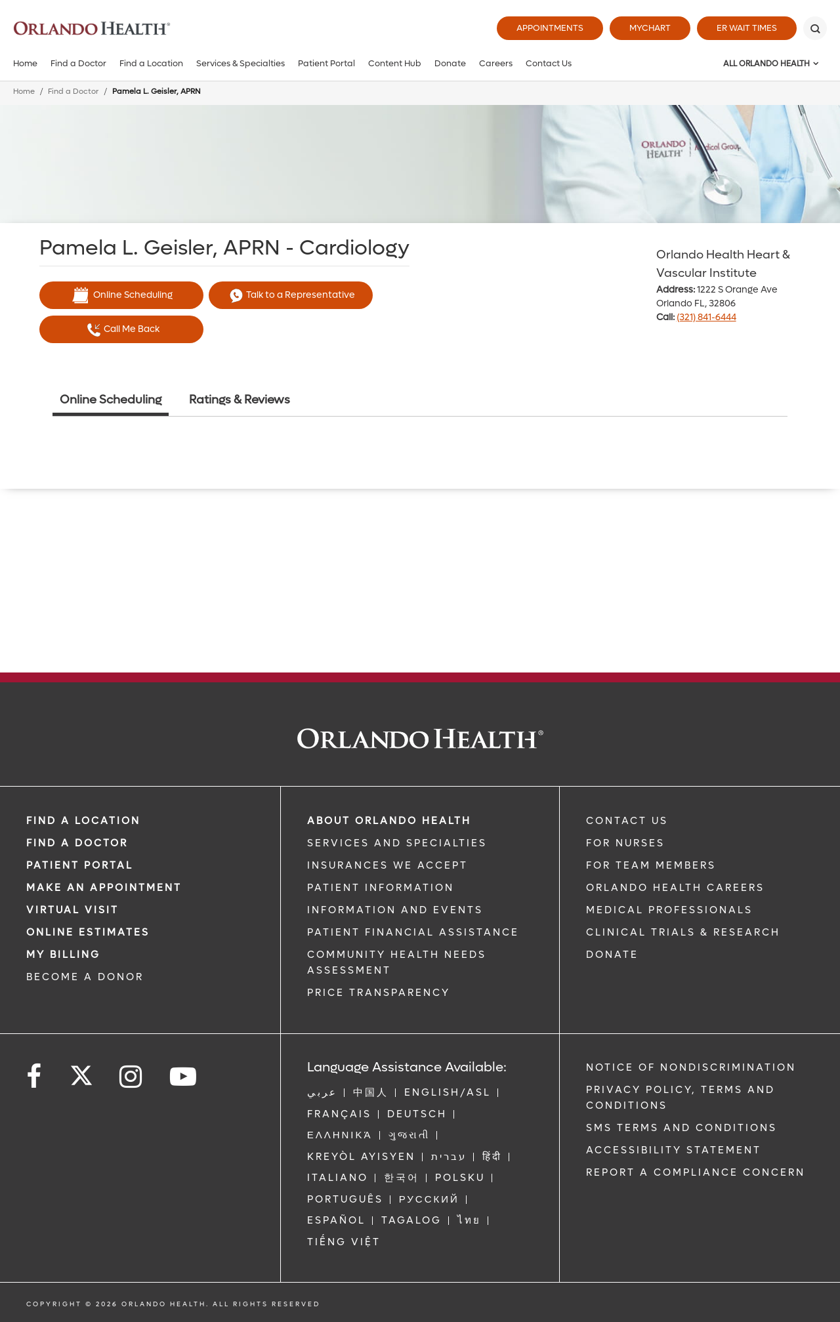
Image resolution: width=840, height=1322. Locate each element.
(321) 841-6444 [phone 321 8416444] (706, 317)
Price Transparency (378, 992)
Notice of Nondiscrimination (691, 1067)
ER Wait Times (747, 27)
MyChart (650, 27)
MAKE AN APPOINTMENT (104, 887)
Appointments (549, 27)
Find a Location (151, 63)
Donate (450, 63)
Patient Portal (326, 63)
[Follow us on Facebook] (34, 1077)
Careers (496, 63)
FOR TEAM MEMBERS (651, 865)
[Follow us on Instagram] (131, 1077)
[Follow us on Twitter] (81, 1071)
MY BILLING (63, 954)
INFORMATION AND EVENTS (395, 910)
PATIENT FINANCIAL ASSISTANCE (413, 932)
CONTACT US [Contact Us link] (627, 820)
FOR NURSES (625, 843)
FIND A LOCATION (83, 820)
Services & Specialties (240, 63)
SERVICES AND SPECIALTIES (397, 843)
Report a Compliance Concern (695, 1172)
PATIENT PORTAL (79, 865)
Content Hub (394, 63)
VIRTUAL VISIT (72, 910)
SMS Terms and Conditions (681, 1127)
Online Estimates (88, 932)
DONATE (612, 954)
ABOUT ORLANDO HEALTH (389, 820)
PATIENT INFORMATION (380, 887)
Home (25, 63)
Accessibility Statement (673, 1150)
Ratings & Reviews (239, 399)
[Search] (815, 28)
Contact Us (549, 63)
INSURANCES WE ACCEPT (387, 865)
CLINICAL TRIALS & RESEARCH (683, 932)
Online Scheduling (121, 295)
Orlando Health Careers (675, 887)
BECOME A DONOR (85, 976)
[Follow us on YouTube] (184, 1077)
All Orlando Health (766, 63)
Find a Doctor (78, 63)
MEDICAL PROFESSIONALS (669, 910)
